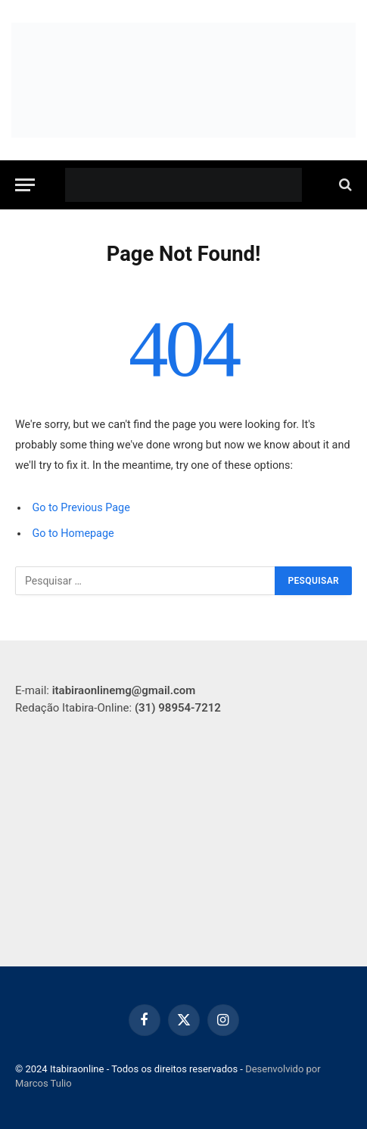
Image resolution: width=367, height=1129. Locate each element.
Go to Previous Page (80, 507)
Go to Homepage (73, 533)
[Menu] (25, 185)
